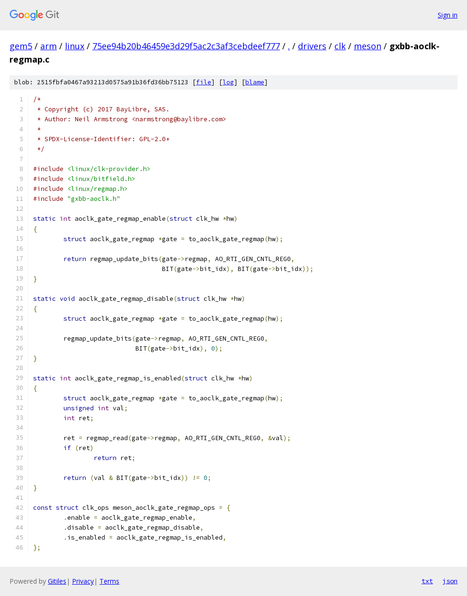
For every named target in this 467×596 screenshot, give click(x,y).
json (450, 581)
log (228, 82)
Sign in (448, 14)
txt (427, 581)
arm (48, 46)
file (203, 82)
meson (367, 46)
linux (74, 46)
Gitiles (57, 581)
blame (254, 82)
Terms (109, 581)
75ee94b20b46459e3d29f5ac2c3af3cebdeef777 (186, 46)
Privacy (83, 581)
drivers (312, 46)
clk (340, 46)
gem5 (20, 46)
